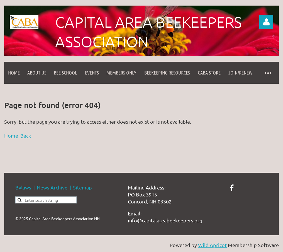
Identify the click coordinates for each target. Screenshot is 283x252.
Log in (266, 22)
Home (11, 135)
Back (25, 135)
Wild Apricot (212, 245)
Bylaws (23, 187)
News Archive (52, 187)
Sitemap (82, 187)
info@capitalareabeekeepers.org (165, 220)
